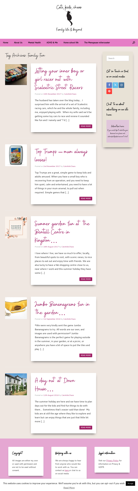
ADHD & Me (52, 42)
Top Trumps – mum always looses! (61, 156)
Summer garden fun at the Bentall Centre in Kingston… (62, 232)
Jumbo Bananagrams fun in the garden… (62, 308)
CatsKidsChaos (70, 94)
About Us (18, 42)
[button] (133, 42)
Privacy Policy (112, 460)
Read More (69, 487)
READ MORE (86, 126)
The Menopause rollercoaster (97, 42)
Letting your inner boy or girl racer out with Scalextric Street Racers (59, 79)
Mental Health (34, 42)
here (67, 470)
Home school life (70, 42)
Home (5, 42)
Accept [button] (130, 483)
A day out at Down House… (55, 385)
